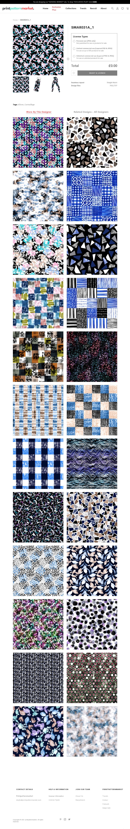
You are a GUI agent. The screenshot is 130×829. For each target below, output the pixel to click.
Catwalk (106, 804)
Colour (105, 800)
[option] (21, 84)
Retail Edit (106, 808)
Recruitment (80, 800)
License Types (54, 800)
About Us (79, 796)
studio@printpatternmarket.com (28, 800)
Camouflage (30, 104)
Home (45, 9)
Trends (105, 796)
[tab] (39, 112)
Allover (21, 104)
